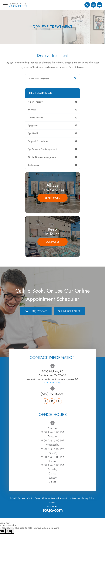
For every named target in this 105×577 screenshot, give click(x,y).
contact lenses (35, 117)
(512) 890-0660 (52, 394)
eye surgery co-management (42, 149)
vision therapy (35, 101)
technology (33, 165)
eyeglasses (33, 125)
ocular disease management (42, 157)
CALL (36, 311)
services (32, 109)
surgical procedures (38, 141)
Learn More (52, 198)
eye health (33, 133)
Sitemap (52, 502)
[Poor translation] (10, 531)
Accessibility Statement (70, 498)
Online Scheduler (69, 311)
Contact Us (52, 242)
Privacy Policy (88, 498)
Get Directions (52, 383)
